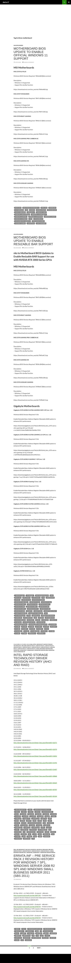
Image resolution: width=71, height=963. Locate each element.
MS (50, 829)
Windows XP (21, 651)
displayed (39, 933)
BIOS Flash (18, 207)
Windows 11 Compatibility (39, 214)
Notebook (18, 832)
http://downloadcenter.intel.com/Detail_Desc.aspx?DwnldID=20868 (35, 776)
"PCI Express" (30, 595)
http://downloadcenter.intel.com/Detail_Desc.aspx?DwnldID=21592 (35, 763)
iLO (37, 935)
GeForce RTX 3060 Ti (20, 604)
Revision (24, 834)
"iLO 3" (24, 929)
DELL (15, 849)
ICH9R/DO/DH (35, 827)
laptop (49, 827)
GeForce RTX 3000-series (21, 602)
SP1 (22, 940)
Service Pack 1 (31, 645)
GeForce (17, 599)
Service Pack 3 (31, 648)
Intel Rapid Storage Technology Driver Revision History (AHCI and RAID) (33, 660)
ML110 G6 (28, 849)
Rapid (47, 832)
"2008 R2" (17, 929)
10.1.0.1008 (23, 814)
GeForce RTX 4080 (45, 608)
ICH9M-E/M (27, 827)
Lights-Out (18, 937)
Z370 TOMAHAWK (41, 223)
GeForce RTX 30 (26, 599)
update (30, 836)
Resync (17, 834)
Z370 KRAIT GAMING (20, 223)
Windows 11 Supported (35, 216)
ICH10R (17, 825)
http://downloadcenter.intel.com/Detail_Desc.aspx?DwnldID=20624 (35, 783)
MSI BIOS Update (41, 210)
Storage (17, 836)
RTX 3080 (17, 628)
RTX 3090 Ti (40, 628)
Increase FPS (36, 615)
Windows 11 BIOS (41, 212)
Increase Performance (48, 615)
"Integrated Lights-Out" (35, 929)
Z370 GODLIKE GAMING (38, 221)
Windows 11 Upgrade (21, 219)
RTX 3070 (46, 626)
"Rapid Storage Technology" (42, 809)
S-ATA (34, 834)
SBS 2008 (24, 645)
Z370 (30, 219)
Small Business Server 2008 (44, 648)
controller (35, 818)
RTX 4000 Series (35, 631)
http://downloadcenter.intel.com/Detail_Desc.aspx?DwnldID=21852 (35, 756)
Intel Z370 (44, 207)
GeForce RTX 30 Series (38, 599)
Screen (17, 940)
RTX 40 (46, 628)
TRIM (23, 836)
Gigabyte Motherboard (35, 613)
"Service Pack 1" (19, 931)
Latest (17, 829)
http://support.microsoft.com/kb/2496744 (27, 906)
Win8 (40, 836)
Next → (39, 948)
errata (46, 933)
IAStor (24, 823)
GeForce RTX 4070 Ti (33, 608)
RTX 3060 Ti (38, 626)
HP (17, 849)
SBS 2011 (50, 849)
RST (30, 834)
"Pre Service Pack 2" (49, 929)
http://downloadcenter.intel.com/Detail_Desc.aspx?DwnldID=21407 (35, 769)
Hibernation (26, 935)
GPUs (28, 615)
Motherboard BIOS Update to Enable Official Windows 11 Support (31, 53)
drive (16, 820)
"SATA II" (31, 811)
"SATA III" (37, 811)
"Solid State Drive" (47, 811)
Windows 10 (32, 633)
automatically (48, 931)
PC (24, 832)
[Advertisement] (35, 23)
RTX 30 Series (52, 624)
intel (43, 827)
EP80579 (29, 820)
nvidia (38, 620)
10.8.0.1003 (38, 814)
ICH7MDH (32, 825)
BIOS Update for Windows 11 (31, 207)
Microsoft (40, 644)
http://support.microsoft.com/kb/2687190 (27, 895)
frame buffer (50, 597)
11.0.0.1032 (45, 814)
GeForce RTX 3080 (19, 606)
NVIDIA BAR (45, 620)
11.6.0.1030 (17, 644)
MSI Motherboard (20, 212)
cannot (23, 933)
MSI (26, 210)
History (17, 823)
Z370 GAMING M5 (38, 219)
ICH (44, 823)
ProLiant (45, 849)
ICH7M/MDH (24, 825)
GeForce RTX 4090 (19, 611)
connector (26, 818)
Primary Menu (69, 2)
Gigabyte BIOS (38, 611)
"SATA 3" (24, 811)
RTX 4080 (52, 631)
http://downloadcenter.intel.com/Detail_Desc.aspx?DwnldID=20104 (35, 796)
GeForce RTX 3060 (46, 602)
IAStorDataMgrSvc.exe (34, 823)
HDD (45, 820)
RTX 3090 (32, 628)
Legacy (47, 935)
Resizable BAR (41, 622)
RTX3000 (24, 633)
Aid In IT (6, 2)
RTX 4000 (26, 631)
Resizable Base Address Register (38, 624)
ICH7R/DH (39, 825)
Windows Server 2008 (41, 650)
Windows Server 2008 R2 (47, 852)
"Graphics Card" (19, 595)
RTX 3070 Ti (53, 626)
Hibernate (18, 935)
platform (40, 832)
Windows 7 (23, 650)
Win (35, 836)
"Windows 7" (29, 931)
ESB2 (34, 820)
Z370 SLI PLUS (31, 223)
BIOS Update (26, 597)
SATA (40, 834)
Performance (31, 832)
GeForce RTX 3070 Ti (45, 604)
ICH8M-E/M (47, 825)
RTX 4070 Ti (44, 631)
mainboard (52, 207)
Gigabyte (29, 611)
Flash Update (36, 597)
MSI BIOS (32, 210)
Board (47, 816)
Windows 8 (30, 650)
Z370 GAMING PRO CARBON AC (22, 221)
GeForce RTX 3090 (44, 606)
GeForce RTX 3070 (32, 604)
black (16, 933)
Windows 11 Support (21, 216)
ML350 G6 (39, 849)
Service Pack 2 (36, 647)
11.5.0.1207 (17, 816)
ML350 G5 (33, 849)
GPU (46, 613)
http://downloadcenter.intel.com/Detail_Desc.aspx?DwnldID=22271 (35, 742)
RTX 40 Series (18, 631)
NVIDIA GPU (53, 620)
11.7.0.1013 (23, 644)
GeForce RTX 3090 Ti (20, 608)
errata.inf (53, 933)
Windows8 (27, 838)
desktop (44, 818)
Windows (17, 650)
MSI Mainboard (52, 210)
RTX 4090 (17, 633)
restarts (53, 937)
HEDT (50, 820)
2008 (37, 931)
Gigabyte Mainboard (21, 613)
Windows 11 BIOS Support (22, 214)
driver (22, 820)
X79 (33, 838)
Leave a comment (29, 62)
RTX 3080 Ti (25, 628)
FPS (43, 597)
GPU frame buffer (20, 615)
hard (39, 820)
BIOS (52, 595)
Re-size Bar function (29, 622)
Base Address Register (42, 595)
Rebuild (53, 832)
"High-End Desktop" (20, 809)
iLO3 (42, 935)
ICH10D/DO (50, 823)
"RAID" (30, 809)
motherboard (19, 210)
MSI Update (31, 620)
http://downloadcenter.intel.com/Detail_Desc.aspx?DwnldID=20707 (35, 789)
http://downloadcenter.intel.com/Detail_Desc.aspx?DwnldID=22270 (35, 749)
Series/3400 (46, 834)
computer (18, 818)
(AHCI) (16, 814)
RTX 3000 (17, 626)
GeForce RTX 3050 (34, 602)
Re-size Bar (18, 622)
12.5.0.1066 (30, 644)
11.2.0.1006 (53, 814)
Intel (34, 644)
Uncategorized (18, 45)
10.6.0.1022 (30, 814)
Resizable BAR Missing (21, 624)
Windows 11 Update (50, 216)
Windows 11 (31, 212)
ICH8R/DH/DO (18, 827)
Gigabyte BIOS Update (50, 611)
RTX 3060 (31, 626)
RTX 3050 (24, 626)
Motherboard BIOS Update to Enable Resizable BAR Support (33, 241)
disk (50, 818)
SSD (53, 834)
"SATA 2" (17, 811)
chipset (54, 816)
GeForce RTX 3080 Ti (32, 606)
